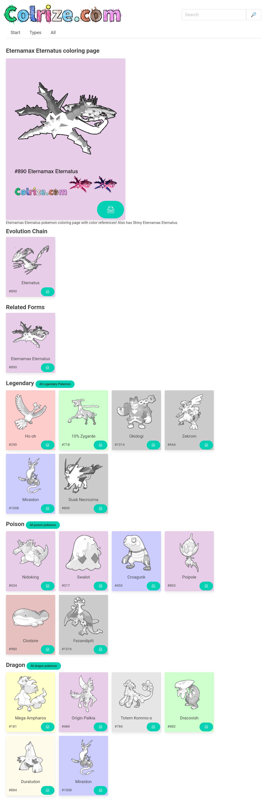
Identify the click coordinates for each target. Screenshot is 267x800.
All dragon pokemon (43, 666)
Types (35, 32)
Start (15, 32)
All (53, 32)
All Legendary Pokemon (55, 384)
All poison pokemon (43, 525)
